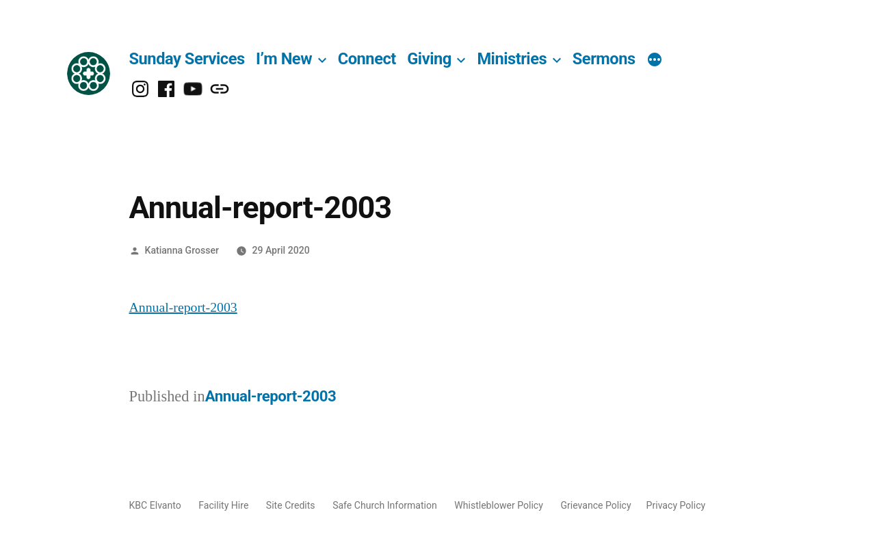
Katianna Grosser (182, 250)
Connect (367, 58)
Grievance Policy (595, 505)
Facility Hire (223, 505)
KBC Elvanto (155, 505)
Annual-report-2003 (183, 307)
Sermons (604, 58)
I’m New (284, 58)
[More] (654, 61)
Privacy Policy (676, 505)
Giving (429, 58)
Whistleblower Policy (498, 505)
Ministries (512, 58)
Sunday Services (187, 58)
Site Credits (290, 505)
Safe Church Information (384, 505)
